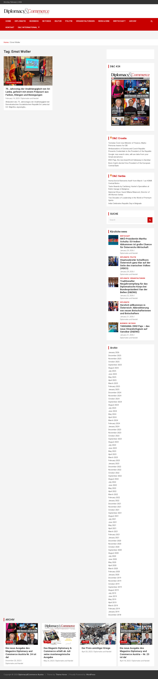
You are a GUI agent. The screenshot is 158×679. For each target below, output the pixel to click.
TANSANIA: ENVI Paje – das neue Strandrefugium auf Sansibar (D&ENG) (134, 329)
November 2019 (114, 581)
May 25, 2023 (49, 661)
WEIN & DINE (103, 21)
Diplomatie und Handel (30, 98)
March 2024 (113, 420)
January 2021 (113, 538)
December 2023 (114, 430)
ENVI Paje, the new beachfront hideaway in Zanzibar (129, 160)
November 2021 (114, 507)
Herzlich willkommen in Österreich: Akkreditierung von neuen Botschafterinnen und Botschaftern (135, 309)
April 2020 (112, 565)
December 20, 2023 (13, 661)
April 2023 (112, 454)
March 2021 (113, 531)
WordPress (90, 674)
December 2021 (114, 504)
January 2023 (113, 463)
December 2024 (114, 392)
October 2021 (113, 510)
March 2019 (113, 605)
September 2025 (115, 365)
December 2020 (114, 541)
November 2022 (114, 470)
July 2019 (112, 593)
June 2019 (112, 596)
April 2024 (112, 417)
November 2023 (114, 433)
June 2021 (112, 522)
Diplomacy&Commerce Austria (30, 674)
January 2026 (113, 352)
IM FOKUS (46, 21)
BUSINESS (34, 21)
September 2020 (115, 550)
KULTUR (58, 21)
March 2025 (113, 383)
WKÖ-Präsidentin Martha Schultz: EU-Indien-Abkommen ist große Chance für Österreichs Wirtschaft (136, 243)
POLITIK (68, 21)
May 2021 (112, 525)
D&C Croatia (119, 138)
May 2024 (112, 414)
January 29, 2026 (127, 250)
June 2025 (112, 374)
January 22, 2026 (127, 296)
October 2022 (113, 473)
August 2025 (113, 368)
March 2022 (113, 494)
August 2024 (113, 405)
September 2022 (115, 476)
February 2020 (114, 571)
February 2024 (114, 423)
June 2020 (112, 559)
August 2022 (113, 479)
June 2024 (112, 411)
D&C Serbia (118, 176)
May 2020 (112, 562)
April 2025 (112, 380)
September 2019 (115, 587)
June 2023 (112, 448)
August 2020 (113, 553)
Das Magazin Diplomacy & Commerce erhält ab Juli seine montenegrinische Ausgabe (58, 653)
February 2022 (114, 497)
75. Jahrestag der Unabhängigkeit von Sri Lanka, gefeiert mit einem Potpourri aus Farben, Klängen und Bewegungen (28, 91)
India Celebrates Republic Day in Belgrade (125, 203)
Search (150, 220)
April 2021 (112, 528)
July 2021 (112, 519)
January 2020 (113, 575)
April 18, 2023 (125, 661)
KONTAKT (10, 27)
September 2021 (115, 513)
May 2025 (112, 377)
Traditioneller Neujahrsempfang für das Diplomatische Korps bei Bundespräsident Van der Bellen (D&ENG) (134, 287)
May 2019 (112, 599)
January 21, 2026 (127, 317)
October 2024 (113, 399)
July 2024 (112, 408)
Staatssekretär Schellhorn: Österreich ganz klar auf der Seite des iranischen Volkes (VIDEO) (135, 264)
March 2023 (113, 457)
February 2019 (114, 609)
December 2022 (114, 467)
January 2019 (113, 612)
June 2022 (112, 485)
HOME (8, 21)
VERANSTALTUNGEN (85, 21)
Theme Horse (61, 674)
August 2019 (113, 590)
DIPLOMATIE (20, 21)
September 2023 (115, 439)
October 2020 (113, 547)
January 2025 (113, 389)
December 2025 (114, 355)
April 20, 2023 (87, 652)
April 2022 (112, 491)
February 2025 (114, 386)
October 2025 (113, 362)
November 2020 (114, 544)
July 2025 (112, 371)
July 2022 (112, 482)
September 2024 (115, 402)
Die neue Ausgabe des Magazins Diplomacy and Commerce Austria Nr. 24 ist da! (21, 653)
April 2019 (112, 602)
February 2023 (114, 460)
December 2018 (114, 615)
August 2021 (113, 516)
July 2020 (112, 556)
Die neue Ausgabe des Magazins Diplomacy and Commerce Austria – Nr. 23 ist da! (134, 653)
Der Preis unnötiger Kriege (96, 648)
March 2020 (113, 568)
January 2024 (113, 426)
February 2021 (114, 534)
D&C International (27, 27)
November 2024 (114, 396)
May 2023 (112, 451)
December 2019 (114, 578)
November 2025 (114, 359)
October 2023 (113, 436)
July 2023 (112, 445)
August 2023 (113, 442)
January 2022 (113, 500)
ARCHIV (132, 21)
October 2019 (113, 584)
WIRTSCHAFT (119, 21)
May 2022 (112, 488)
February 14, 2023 (13, 98)
